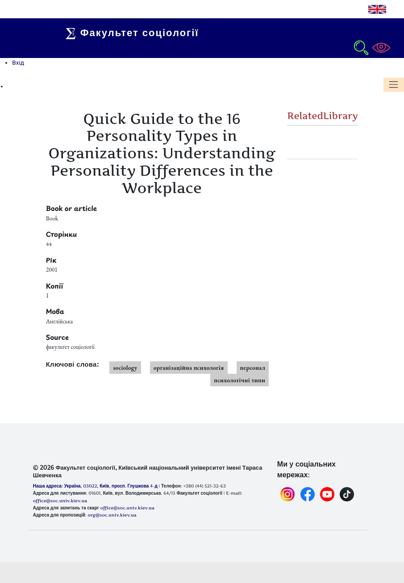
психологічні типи (239, 380)
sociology (125, 368)
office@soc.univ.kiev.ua (127, 507)
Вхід (18, 62)
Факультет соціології (134, 32)
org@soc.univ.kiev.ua (111, 514)
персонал (253, 368)
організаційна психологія (189, 368)
